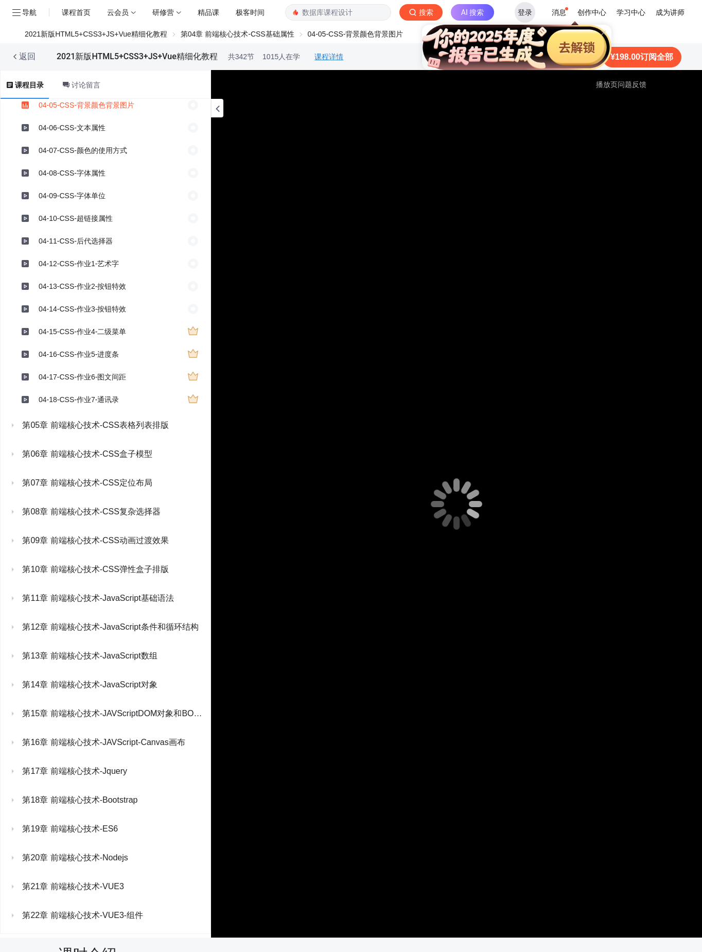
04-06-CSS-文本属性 (72, 128)
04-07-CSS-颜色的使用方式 (83, 150)
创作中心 (591, 12)
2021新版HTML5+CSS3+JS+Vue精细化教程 (96, 34)
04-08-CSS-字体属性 (72, 173)
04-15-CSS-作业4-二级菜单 (82, 331)
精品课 (208, 12)
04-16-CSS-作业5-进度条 (79, 354)
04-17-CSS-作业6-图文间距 (82, 377)
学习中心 (631, 12)
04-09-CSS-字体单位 (72, 196)
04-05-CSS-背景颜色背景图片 (86, 105)
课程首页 (76, 12)
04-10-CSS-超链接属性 (76, 218)
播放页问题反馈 (621, 84)
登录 (525, 12)
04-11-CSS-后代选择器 (76, 241)
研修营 (163, 12)
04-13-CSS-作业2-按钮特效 (82, 286)
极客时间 (250, 12)
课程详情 (328, 57)
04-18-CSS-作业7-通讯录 (79, 399)
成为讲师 (670, 12)
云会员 (118, 12)
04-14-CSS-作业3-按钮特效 (82, 309)
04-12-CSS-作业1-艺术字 (79, 263)
